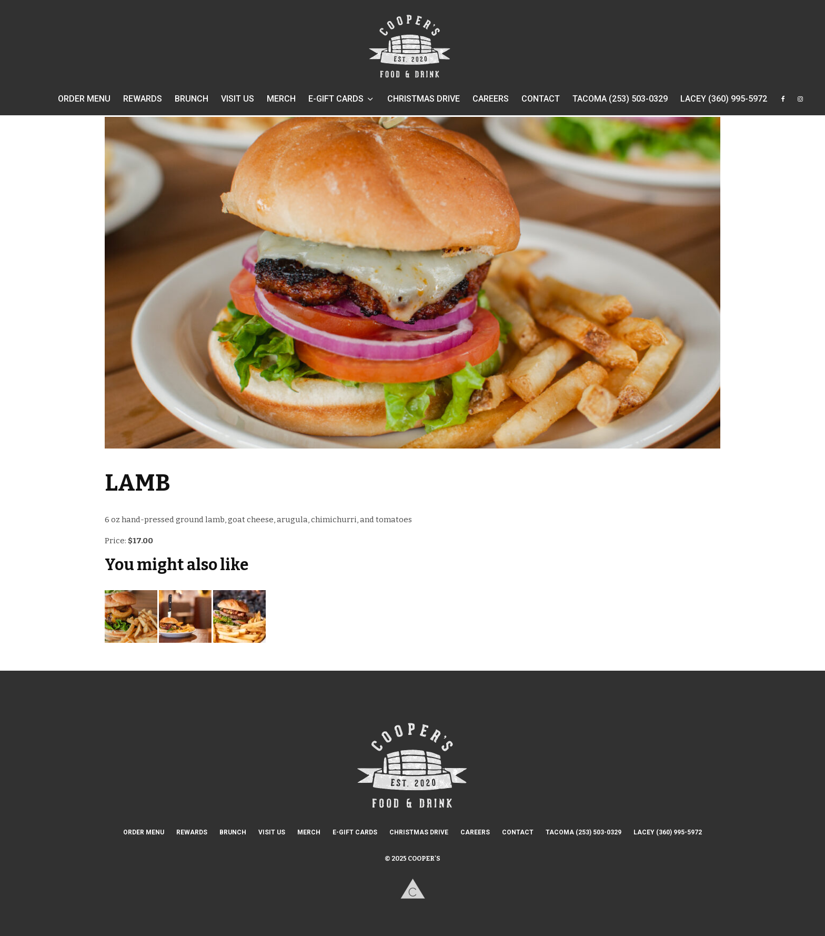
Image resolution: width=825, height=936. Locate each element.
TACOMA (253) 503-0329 (620, 99)
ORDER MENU (84, 99)
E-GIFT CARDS (336, 99)
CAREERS (490, 99)
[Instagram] (800, 104)
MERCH (281, 99)
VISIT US (237, 99)
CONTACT (540, 99)
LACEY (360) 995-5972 (723, 99)
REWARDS (142, 99)
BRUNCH (191, 99)
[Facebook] (783, 104)
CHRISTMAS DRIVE (423, 99)
